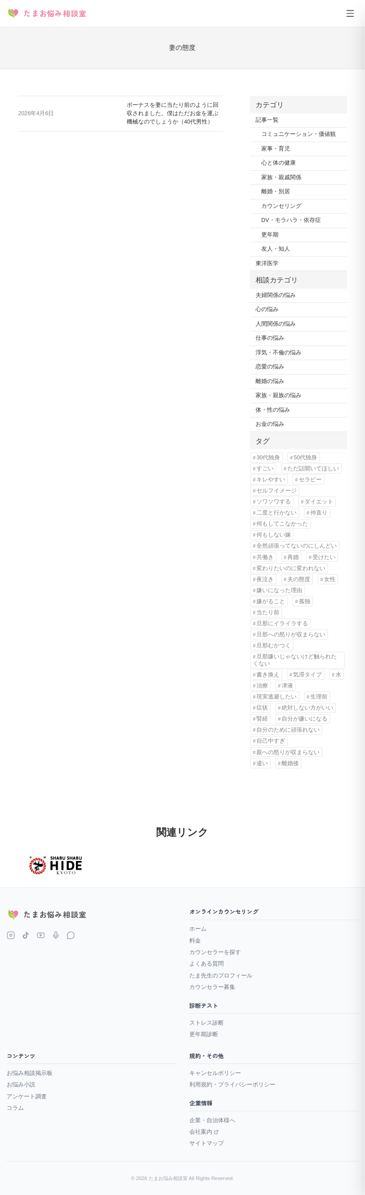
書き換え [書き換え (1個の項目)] (267, 674)
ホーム (198, 928)
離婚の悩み (270, 381)
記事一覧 (267, 120)
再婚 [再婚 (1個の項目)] (293, 557)
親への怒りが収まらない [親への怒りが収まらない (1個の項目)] (288, 752)
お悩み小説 (21, 1084)
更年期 (269, 235)
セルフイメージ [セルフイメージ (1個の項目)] (276, 490)
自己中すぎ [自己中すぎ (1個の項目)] (270, 740)
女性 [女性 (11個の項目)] (329, 579)
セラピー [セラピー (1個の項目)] (310, 479)
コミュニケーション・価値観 (298, 134)
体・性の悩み (273, 410)
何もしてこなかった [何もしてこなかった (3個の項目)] (282, 523)
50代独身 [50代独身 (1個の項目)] (305, 457)
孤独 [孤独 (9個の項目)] (304, 601)
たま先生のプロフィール (220, 975)
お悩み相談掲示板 (30, 1073)
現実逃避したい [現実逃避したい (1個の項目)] (276, 696)
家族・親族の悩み (278, 395)
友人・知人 (275, 249)
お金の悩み (270, 424)
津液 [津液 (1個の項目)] (287, 685)
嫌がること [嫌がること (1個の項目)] (270, 601)
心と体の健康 (278, 163)
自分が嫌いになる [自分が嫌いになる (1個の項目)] (304, 718)
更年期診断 (203, 1034)
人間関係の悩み (276, 324)
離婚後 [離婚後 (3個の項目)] (290, 763)
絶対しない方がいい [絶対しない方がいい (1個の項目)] (307, 707)
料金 (195, 940)
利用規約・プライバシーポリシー (232, 1084)
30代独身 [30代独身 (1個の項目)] (268, 457)
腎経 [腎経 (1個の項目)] (262, 718)
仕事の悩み (270, 338)
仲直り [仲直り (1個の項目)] (318, 512)
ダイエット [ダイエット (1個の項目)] (319, 501)
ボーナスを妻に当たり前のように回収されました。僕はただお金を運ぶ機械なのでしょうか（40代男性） (172, 113)
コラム (15, 1108)
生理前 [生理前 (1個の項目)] (318, 696)
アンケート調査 (27, 1096)
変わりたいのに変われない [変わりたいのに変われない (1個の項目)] (290, 568)
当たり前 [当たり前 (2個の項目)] (267, 612)
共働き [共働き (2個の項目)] (265, 557)
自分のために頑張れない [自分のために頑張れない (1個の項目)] (288, 729)
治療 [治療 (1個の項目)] (262, 685)
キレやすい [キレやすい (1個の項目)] (270, 479)
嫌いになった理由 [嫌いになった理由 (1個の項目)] (279, 590)
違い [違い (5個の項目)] (262, 763)
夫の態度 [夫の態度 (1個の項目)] (298, 579)
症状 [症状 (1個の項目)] (262, 707)
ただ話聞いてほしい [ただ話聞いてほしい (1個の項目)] (313, 468)
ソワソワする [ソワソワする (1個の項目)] (273, 501)
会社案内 (204, 1131)
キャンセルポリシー (215, 1073)
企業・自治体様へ (212, 1120)
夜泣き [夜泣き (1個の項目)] (265, 579)
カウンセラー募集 (212, 987)
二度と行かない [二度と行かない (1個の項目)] (276, 512)
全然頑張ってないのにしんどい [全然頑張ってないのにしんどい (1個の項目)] (296, 545)
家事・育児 (275, 149)
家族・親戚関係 (281, 177)
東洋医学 (267, 263)
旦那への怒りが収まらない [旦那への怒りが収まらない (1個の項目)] (290, 634)
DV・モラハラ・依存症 (291, 220)
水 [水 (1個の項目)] (338, 674)
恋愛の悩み (270, 367)
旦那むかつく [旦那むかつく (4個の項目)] (273, 645)
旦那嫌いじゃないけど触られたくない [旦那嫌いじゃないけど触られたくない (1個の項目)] (295, 659)
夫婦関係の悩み (276, 295)
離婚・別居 (275, 191)
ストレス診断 (206, 1022)
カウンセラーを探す (215, 952)
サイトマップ (206, 1143)
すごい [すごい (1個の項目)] (265, 468)
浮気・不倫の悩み (278, 352)
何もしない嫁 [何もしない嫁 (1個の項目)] (273, 534)
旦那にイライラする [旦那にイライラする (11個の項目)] (282, 623)
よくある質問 (206, 963)
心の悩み (267, 309)
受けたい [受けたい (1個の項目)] (323, 557)
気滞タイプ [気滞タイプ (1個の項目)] (307, 674)
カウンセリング (281, 206)
